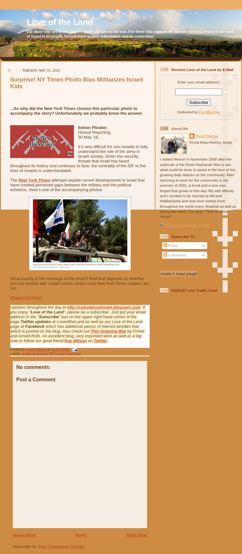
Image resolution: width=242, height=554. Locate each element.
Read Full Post (25, 297)
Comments (174, 255)
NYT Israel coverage (65, 354)
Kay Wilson (76, 340)
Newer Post (24, 535)
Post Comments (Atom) (61, 546)
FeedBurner (209, 112)
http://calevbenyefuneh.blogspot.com (103, 307)
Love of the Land (60, 22)
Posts (170, 245)
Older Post (136, 535)
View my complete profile (187, 225)
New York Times (34, 180)
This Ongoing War (108, 331)
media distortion (34, 354)
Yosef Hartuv (36, 349)
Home (80, 535)
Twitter (100, 340)
